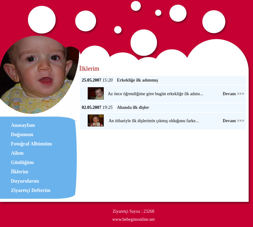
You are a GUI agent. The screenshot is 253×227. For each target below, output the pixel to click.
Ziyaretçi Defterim (30, 190)
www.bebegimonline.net (133, 219)
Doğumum (22, 134)
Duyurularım (25, 181)
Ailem (17, 153)
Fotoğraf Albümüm (31, 143)
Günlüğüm (22, 162)
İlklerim (19, 171)
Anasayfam (23, 125)
